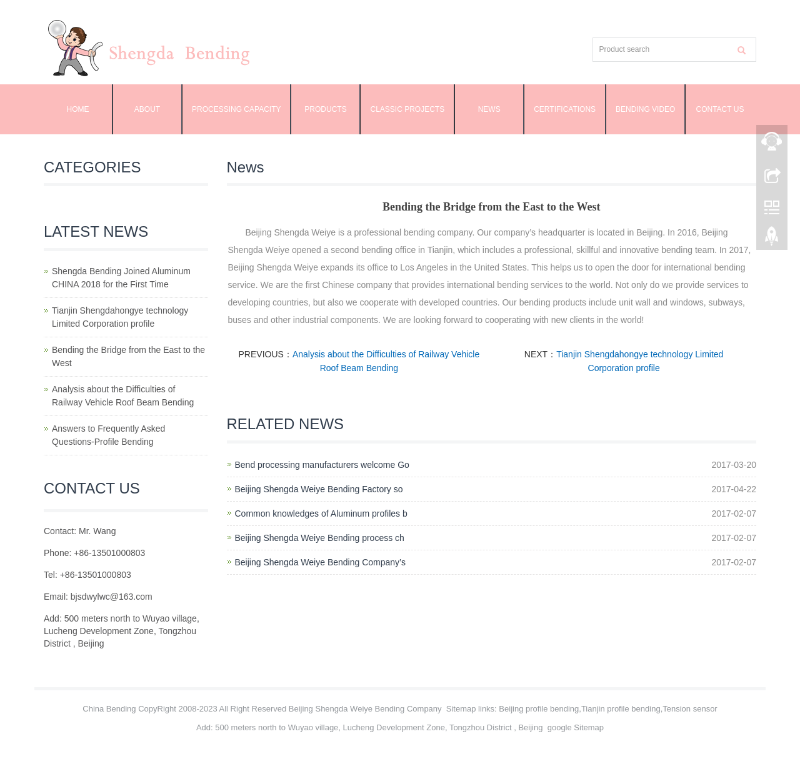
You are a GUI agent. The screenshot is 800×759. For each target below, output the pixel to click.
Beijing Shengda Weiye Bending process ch (319, 538)
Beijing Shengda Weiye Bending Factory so (319, 489)
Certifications (565, 109)
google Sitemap (576, 727)
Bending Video (645, 109)
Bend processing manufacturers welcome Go (322, 465)
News (489, 109)
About (147, 109)
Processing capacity (236, 109)
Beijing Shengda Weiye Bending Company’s (320, 562)
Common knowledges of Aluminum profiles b (321, 513)
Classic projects (407, 109)
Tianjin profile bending (621, 708)
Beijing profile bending (539, 708)
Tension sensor (689, 708)
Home (78, 109)
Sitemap (461, 708)
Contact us (720, 109)
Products (325, 109)
